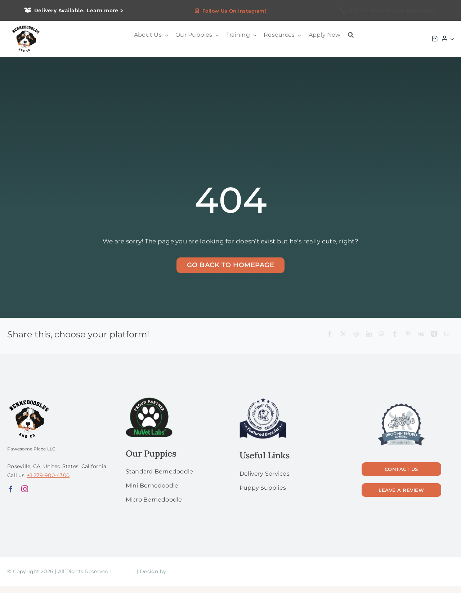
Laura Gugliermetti (193, 571)
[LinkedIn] (369, 334)
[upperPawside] (263, 400)
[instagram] (24, 488)
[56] (401, 404)
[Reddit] (356, 334)
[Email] (447, 334)
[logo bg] (25, 26)
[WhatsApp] (382, 334)
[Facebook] (329, 334)
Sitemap (124, 571)
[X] (343, 334)
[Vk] (421, 334)
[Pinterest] (407, 334)
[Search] (350, 35)
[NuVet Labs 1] (149, 400)
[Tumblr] (394, 334)
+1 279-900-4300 (410, 10)
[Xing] (434, 334)
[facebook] (10, 488)
